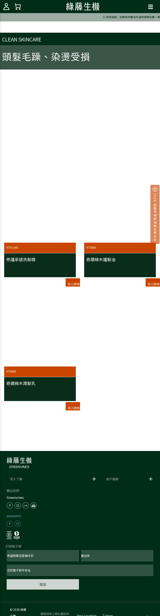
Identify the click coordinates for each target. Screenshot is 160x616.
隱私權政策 (61, 614)
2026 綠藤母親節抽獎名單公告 (155, 217)
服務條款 (46, 614)
